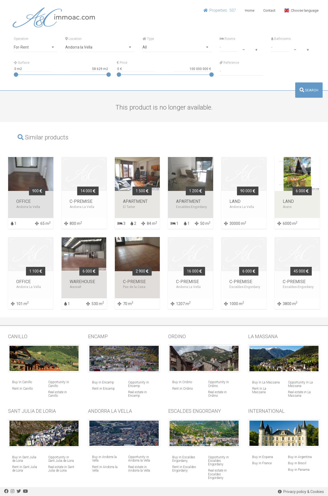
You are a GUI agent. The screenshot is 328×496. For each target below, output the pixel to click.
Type (148, 39)
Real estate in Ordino (217, 394)
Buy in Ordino (182, 382)
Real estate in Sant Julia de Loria (61, 468)
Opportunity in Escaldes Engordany (218, 460)
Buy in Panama (299, 470)
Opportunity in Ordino (218, 384)
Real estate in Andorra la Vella (139, 468)
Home (249, 10)
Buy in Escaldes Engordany (183, 459)
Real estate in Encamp (137, 394)
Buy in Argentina (300, 457)
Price (122, 63)
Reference (229, 63)
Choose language (301, 10)
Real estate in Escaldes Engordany (217, 474)
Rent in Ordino (182, 389)
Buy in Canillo (22, 382)
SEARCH (309, 90)
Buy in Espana (262, 457)
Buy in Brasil (297, 463)
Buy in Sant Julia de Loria (24, 459)
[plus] (256, 49)
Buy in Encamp (103, 382)
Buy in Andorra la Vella (104, 458)
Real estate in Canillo (57, 394)
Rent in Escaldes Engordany (184, 468)
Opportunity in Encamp (138, 384)
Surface (22, 63)
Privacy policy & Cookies (301, 491)
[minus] (243, 49)
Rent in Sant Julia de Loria (24, 468)
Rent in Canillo (22, 389)
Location (73, 39)
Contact (269, 10)
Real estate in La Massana (299, 394)
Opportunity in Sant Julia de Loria (61, 459)
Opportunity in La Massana (300, 384)
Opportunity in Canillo (58, 384)
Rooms (227, 39)
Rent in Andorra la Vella (105, 468)
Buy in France (262, 463)
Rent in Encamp (103, 389)
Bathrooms (281, 39)
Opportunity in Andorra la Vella (139, 458)
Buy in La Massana (266, 382)
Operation (21, 39)
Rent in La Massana (259, 390)
